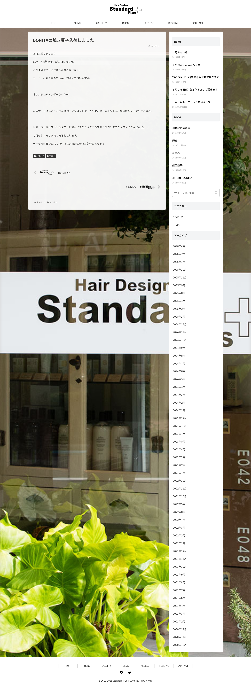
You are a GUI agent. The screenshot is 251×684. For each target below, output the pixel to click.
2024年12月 (180, 324)
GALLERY (106, 665)
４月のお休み (180, 52)
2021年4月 (179, 606)
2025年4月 (179, 301)
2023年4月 (179, 449)
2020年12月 (180, 629)
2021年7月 (179, 590)
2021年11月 (180, 559)
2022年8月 (179, 512)
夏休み (176, 153)
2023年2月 (179, 465)
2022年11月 (180, 488)
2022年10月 (180, 496)
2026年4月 (179, 246)
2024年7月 (179, 363)
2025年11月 (180, 277)
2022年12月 (180, 480)
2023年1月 (179, 473)
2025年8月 (179, 293)
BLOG (126, 665)
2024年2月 (179, 402)
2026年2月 (179, 254)
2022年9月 (179, 504)
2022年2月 (179, 535)
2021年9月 (179, 574)
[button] (216, 193)
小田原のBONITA (182, 178)
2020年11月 (180, 637)
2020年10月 (180, 645)
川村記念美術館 (181, 128)
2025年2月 (179, 309)
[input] (196, 193)
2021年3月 (179, 613)
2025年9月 (179, 285)
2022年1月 (179, 543)
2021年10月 (180, 566)
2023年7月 (179, 434)
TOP (68, 665)
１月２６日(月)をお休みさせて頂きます (195, 89)
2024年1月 (179, 410)
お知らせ (40, 156)
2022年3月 (179, 527)
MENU (87, 665)
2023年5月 (179, 441)
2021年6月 (179, 598)
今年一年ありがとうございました (191, 102)
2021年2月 (179, 621)
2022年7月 (179, 520)
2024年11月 (180, 332)
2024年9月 (179, 348)
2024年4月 (179, 387)
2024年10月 (180, 340)
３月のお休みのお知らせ (186, 64)
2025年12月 (180, 269)
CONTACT (183, 665)
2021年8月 (179, 582)
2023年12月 (180, 418)
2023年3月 (179, 457)
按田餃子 (177, 165)
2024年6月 (179, 371)
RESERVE (164, 665)
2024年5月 (179, 379)
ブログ (52, 156)
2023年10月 (180, 426)
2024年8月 (179, 355)
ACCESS (145, 665)
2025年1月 (179, 316)
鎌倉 (174, 140)
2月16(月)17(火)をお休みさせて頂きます (195, 77)
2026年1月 (179, 262)
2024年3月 (179, 395)
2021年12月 (180, 551)
